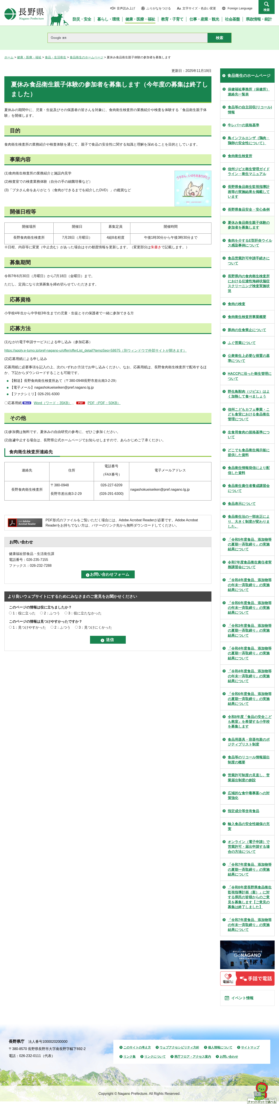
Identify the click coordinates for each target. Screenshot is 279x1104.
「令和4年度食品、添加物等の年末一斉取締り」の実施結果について (250, 585)
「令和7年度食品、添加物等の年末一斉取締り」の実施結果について (250, 925)
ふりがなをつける (158, 8)
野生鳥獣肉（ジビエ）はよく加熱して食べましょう (249, 394)
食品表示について (242, 504)
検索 (267, 10)
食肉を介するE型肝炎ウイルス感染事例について (250, 243)
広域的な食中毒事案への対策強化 (249, 795)
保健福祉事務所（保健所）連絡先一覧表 (249, 91)
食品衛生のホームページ (86, 57)
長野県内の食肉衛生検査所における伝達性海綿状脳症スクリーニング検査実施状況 (249, 283)
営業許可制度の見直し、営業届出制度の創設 (249, 777)
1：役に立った (24, 613)
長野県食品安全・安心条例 (249, 209)
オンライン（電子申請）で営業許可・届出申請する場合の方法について (249, 847)
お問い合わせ (229, 1059)
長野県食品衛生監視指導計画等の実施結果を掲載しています (249, 191)
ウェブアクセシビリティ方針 (179, 1050)
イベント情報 (244, 999)
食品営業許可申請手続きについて (249, 260)
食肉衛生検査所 (240, 156)
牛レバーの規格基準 (243, 125)
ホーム (9, 57)
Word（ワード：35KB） (52, 403)
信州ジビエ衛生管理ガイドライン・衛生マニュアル (249, 171)
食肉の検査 (236, 304)
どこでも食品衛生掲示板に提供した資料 (249, 452)
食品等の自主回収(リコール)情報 (250, 109)
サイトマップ (250, 1050)
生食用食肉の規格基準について (249, 434)
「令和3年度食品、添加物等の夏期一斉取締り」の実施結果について (250, 630)
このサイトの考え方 (137, 1050)
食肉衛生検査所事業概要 (247, 317)
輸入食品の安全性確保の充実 (249, 826)
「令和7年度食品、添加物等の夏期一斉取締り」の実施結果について (250, 869)
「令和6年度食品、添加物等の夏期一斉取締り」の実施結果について (250, 699)
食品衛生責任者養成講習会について (249, 488)
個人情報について (220, 1050)
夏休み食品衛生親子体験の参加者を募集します (249, 225)
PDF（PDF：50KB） (104, 403)
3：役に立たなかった (85, 613)
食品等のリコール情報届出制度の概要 (249, 759)
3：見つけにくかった (95, 627)
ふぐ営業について (242, 343)
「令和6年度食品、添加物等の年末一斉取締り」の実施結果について (250, 608)
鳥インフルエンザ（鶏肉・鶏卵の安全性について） (249, 140)
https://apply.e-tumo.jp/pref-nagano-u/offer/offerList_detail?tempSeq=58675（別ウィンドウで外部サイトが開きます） (95, 350)
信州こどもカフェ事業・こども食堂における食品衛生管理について (249, 414)
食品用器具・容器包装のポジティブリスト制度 (249, 742)
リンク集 (129, 1059)
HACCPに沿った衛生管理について (250, 376)
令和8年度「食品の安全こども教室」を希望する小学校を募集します (250, 721)
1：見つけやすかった (29, 627)
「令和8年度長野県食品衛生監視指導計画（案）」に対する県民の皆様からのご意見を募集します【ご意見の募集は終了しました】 (250, 897)
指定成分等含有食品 (243, 811)
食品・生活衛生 (55, 57)
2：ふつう (52, 613)
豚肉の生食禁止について (247, 330)
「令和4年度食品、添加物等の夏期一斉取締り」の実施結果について (250, 653)
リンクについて (155, 1059)
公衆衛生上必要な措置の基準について (249, 358)
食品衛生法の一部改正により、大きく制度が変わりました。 (249, 521)
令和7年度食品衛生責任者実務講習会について (250, 564)
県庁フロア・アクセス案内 (192, 1059)
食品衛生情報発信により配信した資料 (249, 470)
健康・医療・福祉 (29, 57)
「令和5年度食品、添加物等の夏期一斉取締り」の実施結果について (250, 544)
